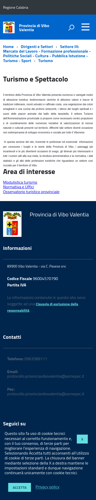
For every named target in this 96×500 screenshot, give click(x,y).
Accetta (20, 487)
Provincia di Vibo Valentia (34, 28)
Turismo (45, 60)
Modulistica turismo (20, 182)
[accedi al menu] (85, 27)
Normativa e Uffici (18, 187)
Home (8, 46)
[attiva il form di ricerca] (71, 27)
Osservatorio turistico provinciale (31, 192)
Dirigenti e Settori (37, 46)
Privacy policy (47, 487)
